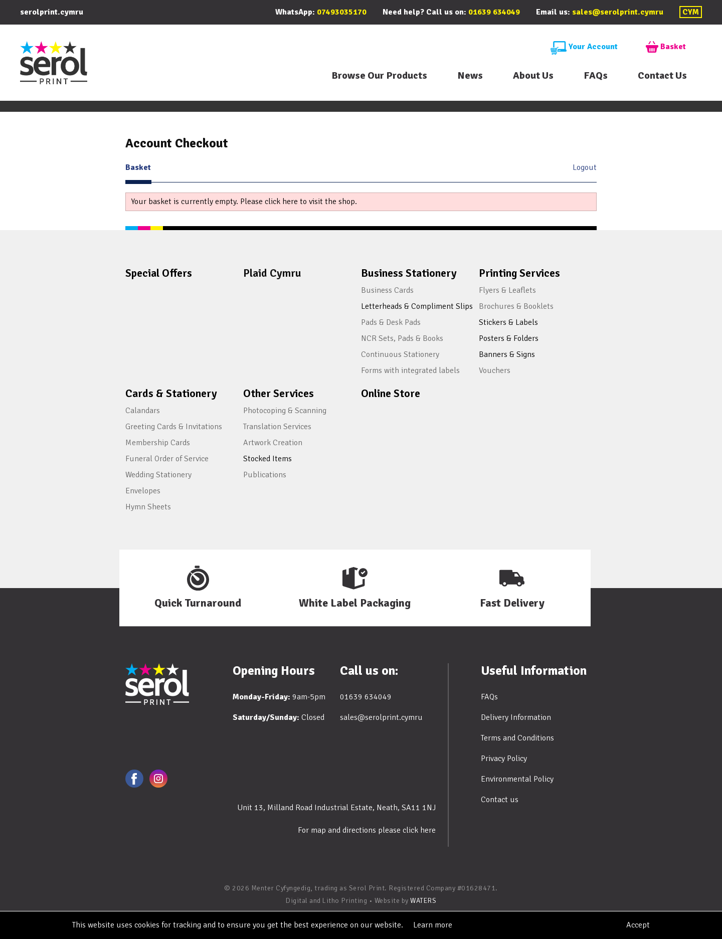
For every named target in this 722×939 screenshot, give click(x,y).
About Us (533, 75)
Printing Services (519, 273)
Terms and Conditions (517, 738)
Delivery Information (516, 717)
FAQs (596, 75)
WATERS (423, 900)
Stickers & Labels (508, 322)
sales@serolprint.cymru (617, 12)
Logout (585, 167)
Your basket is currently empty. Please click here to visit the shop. (244, 202)
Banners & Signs (507, 354)
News (470, 75)
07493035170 (342, 12)
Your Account (584, 47)
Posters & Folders (508, 338)
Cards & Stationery (171, 393)
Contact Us (662, 75)
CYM (690, 12)
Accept (638, 925)
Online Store (390, 393)
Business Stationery (409, 273)
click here (419, 830)
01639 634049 (494, 12)
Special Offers (158, 273)
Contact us (499, 800)
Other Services (278, 393)
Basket (666, 47)
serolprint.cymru (51, 12)
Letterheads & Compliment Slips (417, 306)
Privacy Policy (504, 759)
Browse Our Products (379, 75)
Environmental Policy (517, 779)
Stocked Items (267, 459)
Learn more (432, 925)
